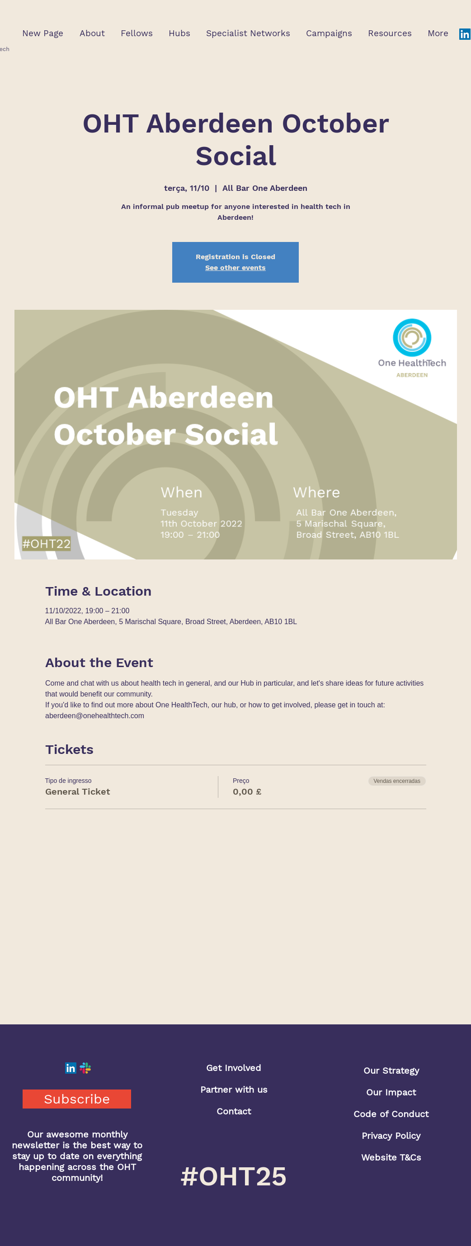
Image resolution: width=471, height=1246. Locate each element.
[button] (92, 33)
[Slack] (85, 1068)
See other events (235, 267)
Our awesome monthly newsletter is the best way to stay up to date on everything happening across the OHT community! (77, 1156)
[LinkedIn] (465, 34)
